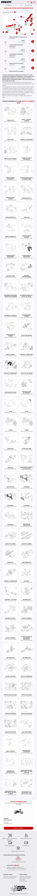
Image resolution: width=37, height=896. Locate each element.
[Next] (21, 5)
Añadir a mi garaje (18, 828)
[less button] (26, 41)
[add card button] (32, 41)
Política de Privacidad (25, 878)
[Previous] (15, 5)
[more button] (30, 41)
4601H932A (12, 57)
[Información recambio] (5, 42)
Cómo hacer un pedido (9, 878)
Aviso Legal (22, 879)
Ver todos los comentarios (18, 861)
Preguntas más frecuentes (10, 876)
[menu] (34, 2)
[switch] (15, 12)
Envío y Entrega (23, 881)
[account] (28, 2)
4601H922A (12, 47)
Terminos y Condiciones (25, 876)
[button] (18, 811)
